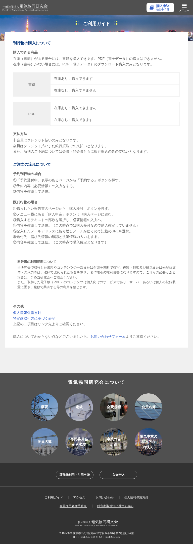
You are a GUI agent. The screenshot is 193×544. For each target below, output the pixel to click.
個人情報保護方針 (27, 313)
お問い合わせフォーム (108, 336)
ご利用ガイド (54, 497)
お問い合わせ (105, 497)
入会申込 (118, 475)
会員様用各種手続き (73, 506)
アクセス (79, 497)
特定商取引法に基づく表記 (115, 506)
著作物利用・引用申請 (75, 475)
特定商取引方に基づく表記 (34, 318)
